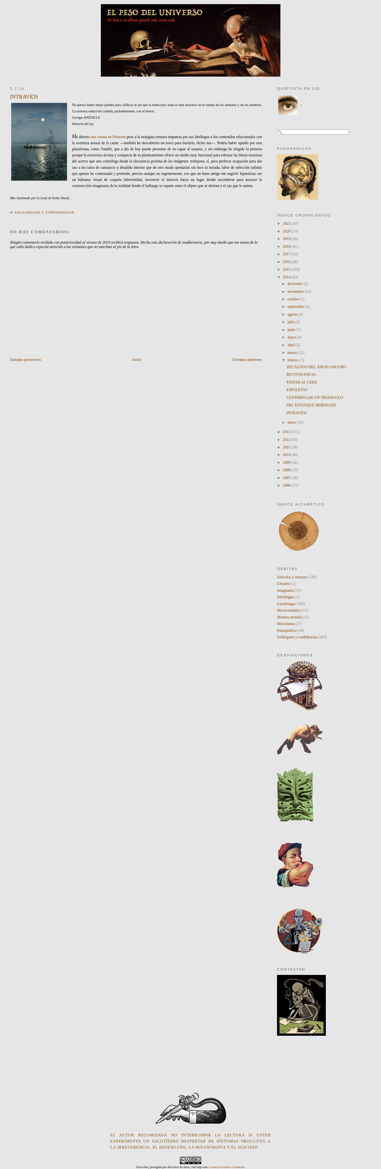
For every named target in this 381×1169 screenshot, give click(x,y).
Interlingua (285, 597)
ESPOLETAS (296, 390)
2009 (287, 462)
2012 (287, 439)
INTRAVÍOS (24, 97)
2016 (287, 262)
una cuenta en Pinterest (108, 137)
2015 (287, 269)
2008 (287, 470)
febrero (293, 360)
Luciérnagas (286, 604)
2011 (287, 447)
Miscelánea (285, 624)
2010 (287, 455)
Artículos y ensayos (292, 577)
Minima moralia (289, 617)
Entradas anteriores (247, 359)
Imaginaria (285, 590)
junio (291, 330)
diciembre (295, 284)
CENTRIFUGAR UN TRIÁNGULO (314, 397)
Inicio (136, 359)
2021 (287, 223)
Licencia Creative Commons (226, 1167)
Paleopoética (286, 630)
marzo (292, 352)
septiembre (296, 306)
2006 (287, 485)
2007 (287, 478)
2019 (287, 239)
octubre (293, 299)
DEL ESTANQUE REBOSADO (311, 405)
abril (291, 345)
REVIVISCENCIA (301, 374)
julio (291, 322)
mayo (292, 337)
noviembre (296, 291)
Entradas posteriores (25, 359)
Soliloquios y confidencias (44, 212)
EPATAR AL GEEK (301, 382)
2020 (287, 231)
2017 (287, 254)
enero (292, 422)
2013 (287, 432)
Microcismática (289, 610)
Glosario (283, 583)
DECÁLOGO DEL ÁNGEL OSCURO (316, 367)
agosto (292, 314)
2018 (287, 246)
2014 (287, 277)
